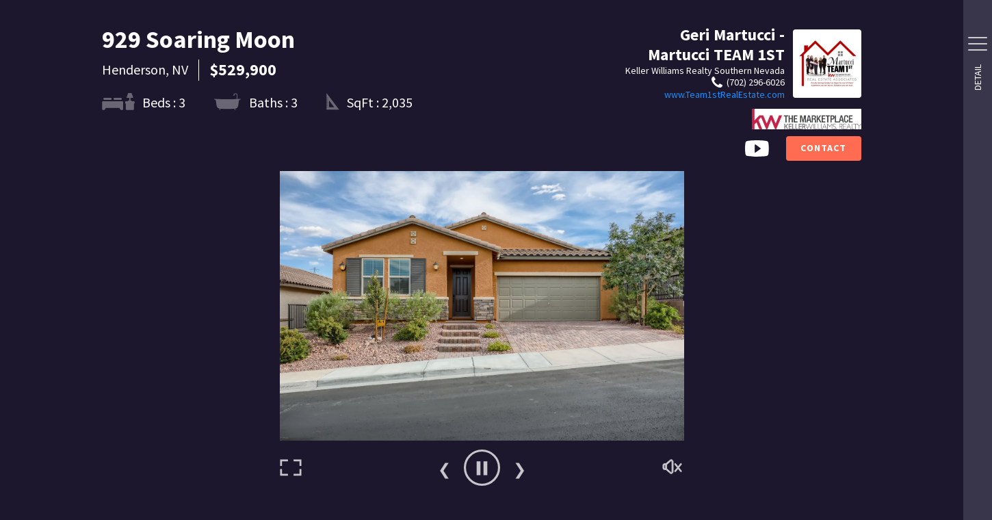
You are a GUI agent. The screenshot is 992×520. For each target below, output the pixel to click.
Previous (444, 468)
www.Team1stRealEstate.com (724, 94)
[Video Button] (757, 148)
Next (519, 468)
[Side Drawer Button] (977, 43)
